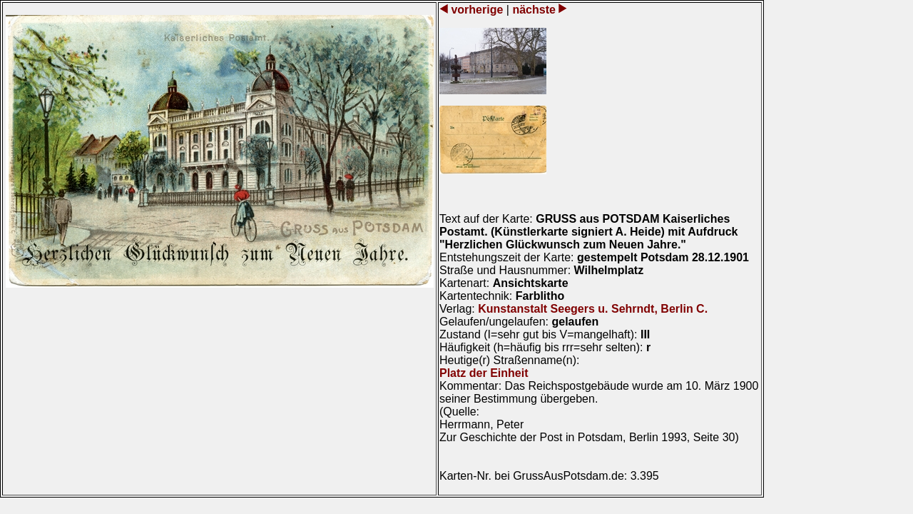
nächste (533, 10)
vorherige (477, 10)
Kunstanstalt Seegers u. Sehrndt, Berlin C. (593, 309)
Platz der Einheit (483, 373)
